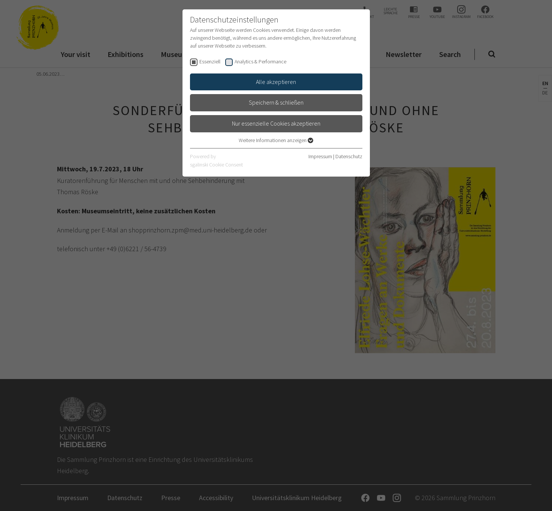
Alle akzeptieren (276, 81)
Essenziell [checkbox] (209, 61)
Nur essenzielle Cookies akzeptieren (276, 123)
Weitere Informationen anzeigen (276, 140)
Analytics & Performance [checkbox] (260, 61)
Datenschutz (348, 156)
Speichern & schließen (276, 102)
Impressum (320, 156)
